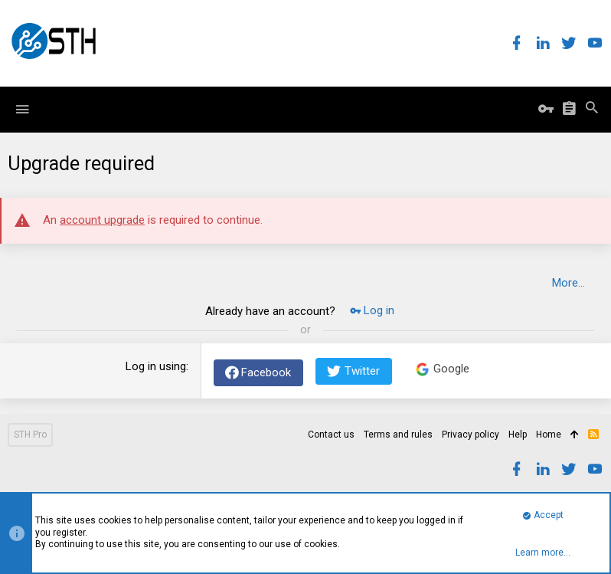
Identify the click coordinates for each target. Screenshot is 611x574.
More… (568, 283)
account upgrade (102, 220)
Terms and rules (398, 434)
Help (517, 434)
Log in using (156, 366)
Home (548, 434)
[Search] (591, 109)
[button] (22, 109)
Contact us (331, 434)
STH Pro (30, 434)
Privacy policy (470, 434)
